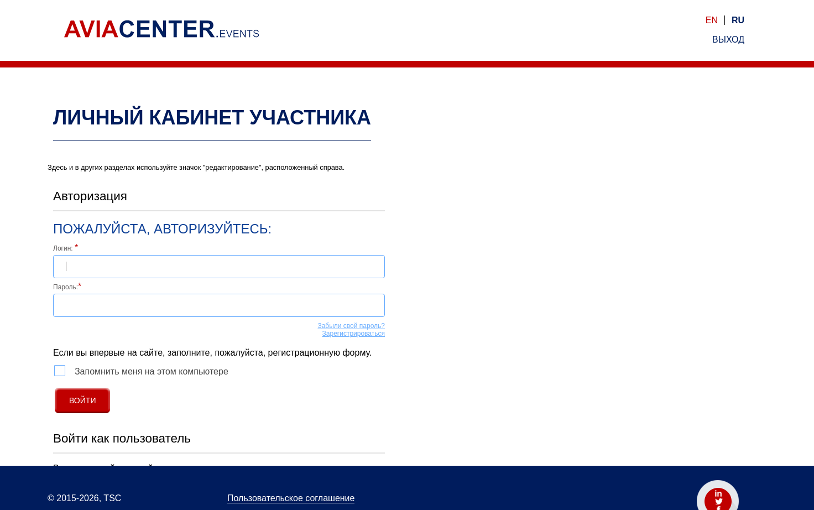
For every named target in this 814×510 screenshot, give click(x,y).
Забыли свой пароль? (351, 326)
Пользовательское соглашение (290, 498)
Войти (82, 400)
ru (738, 20)
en (712, 20)
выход (728, 39)
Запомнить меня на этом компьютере (141, 370)
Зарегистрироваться (353, 333)
